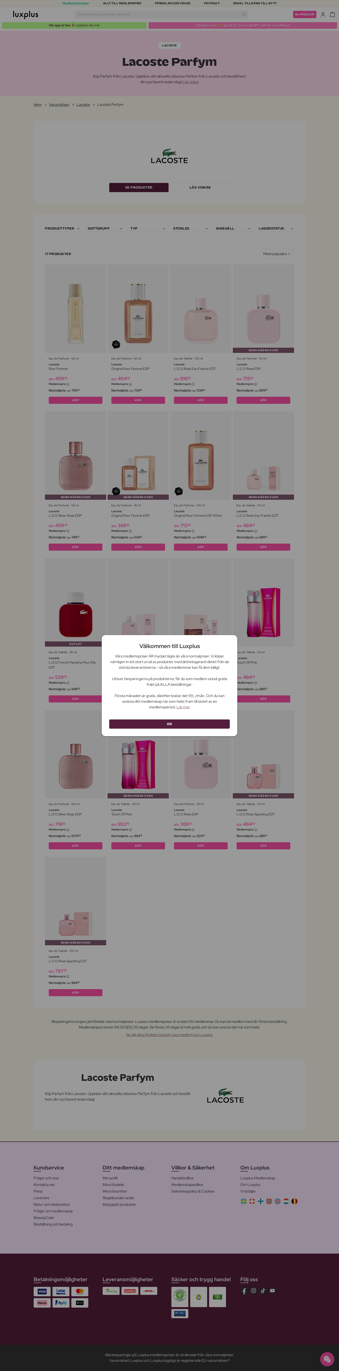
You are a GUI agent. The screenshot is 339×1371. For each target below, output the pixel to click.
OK (169, 724)
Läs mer (183, 707)
